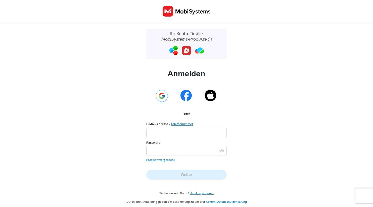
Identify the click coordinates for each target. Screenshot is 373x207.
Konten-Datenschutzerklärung (226, 201)
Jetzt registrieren (202, 193)
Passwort (153, 143)
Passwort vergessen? (160, 160)
